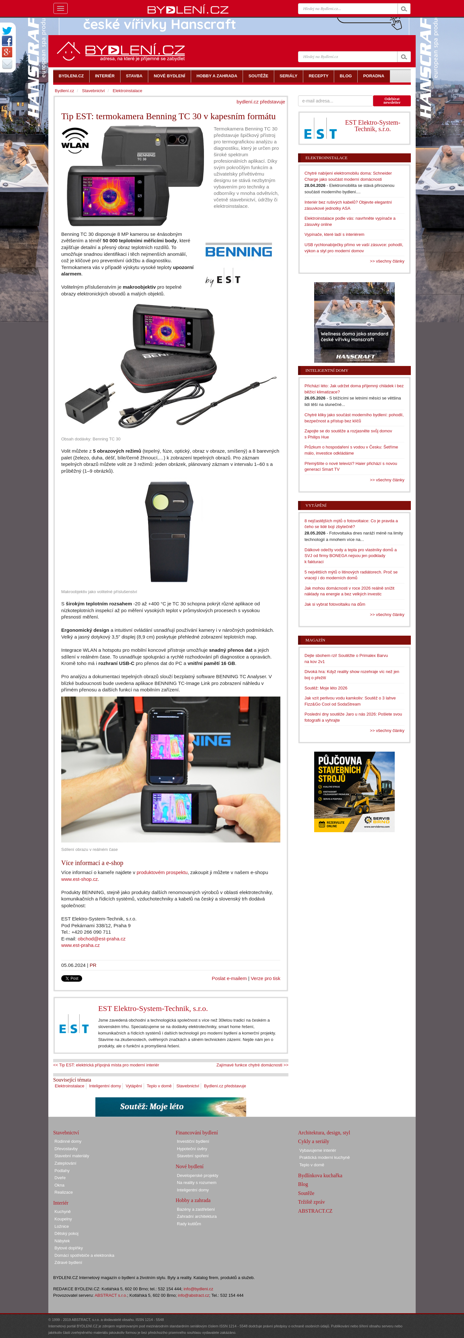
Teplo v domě (159, 1085)
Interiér (60, 1203)
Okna (59, 1185)
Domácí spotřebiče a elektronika (84, 1255)
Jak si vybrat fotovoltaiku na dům (334, 604)
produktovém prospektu (162, 872)
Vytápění (134, 1085)
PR (93, 965)
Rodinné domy (68, 1141)
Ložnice (61, 1226)
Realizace (63, 1192)
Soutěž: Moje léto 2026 (325, 688)
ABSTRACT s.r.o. (111, 1295)
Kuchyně (62, 1211)
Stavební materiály (71, 1155)
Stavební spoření (192, 1155)
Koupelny (63, 1219)
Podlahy (62, 1170)
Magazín (315, 640)
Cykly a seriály (313, 1141)
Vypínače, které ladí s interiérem (334, 234)
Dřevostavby (66, 1148)
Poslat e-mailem (229, 978)
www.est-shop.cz (79, 879)
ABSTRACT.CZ (315, 1211)
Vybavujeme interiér (317, 1150)
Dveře (60, 1177)
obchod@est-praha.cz (101, 938)
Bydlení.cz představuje (225, 1085)
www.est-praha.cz (80, 945)
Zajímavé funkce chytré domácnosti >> (252, 1065)
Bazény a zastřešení (196, 1209)
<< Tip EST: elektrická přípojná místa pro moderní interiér (106, 1065)
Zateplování (65, 1163)
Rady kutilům (189, 1223)
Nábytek (62, 1240)
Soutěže (306, 1193)
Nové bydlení (190, 1166)
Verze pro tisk (265, 978)
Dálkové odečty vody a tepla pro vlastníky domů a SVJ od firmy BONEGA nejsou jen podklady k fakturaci (350, 555)
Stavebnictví (187, 1085)
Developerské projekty (197, 1175)
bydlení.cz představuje (261, 101)
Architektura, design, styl (324, 1132)
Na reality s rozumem (197, 1182)
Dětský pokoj (66, 1233)
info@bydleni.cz (198, 1288)
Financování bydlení (197, 1132)
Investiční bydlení (193, 1141)
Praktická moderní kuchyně (324, 1157)
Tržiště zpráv (311, 1202)
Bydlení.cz (64, 90)
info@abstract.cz (193, 1295)
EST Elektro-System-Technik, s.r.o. (153, 1008)
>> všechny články (387, 261)
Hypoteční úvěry (192, 1148)
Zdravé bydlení (68, 1262)
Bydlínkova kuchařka (320, 1175)
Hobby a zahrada (193, 1200)
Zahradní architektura (197, 1216)
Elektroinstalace (69, 1085)
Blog (303, 1184)
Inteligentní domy (105, 1085)
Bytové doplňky (68, 1248)
